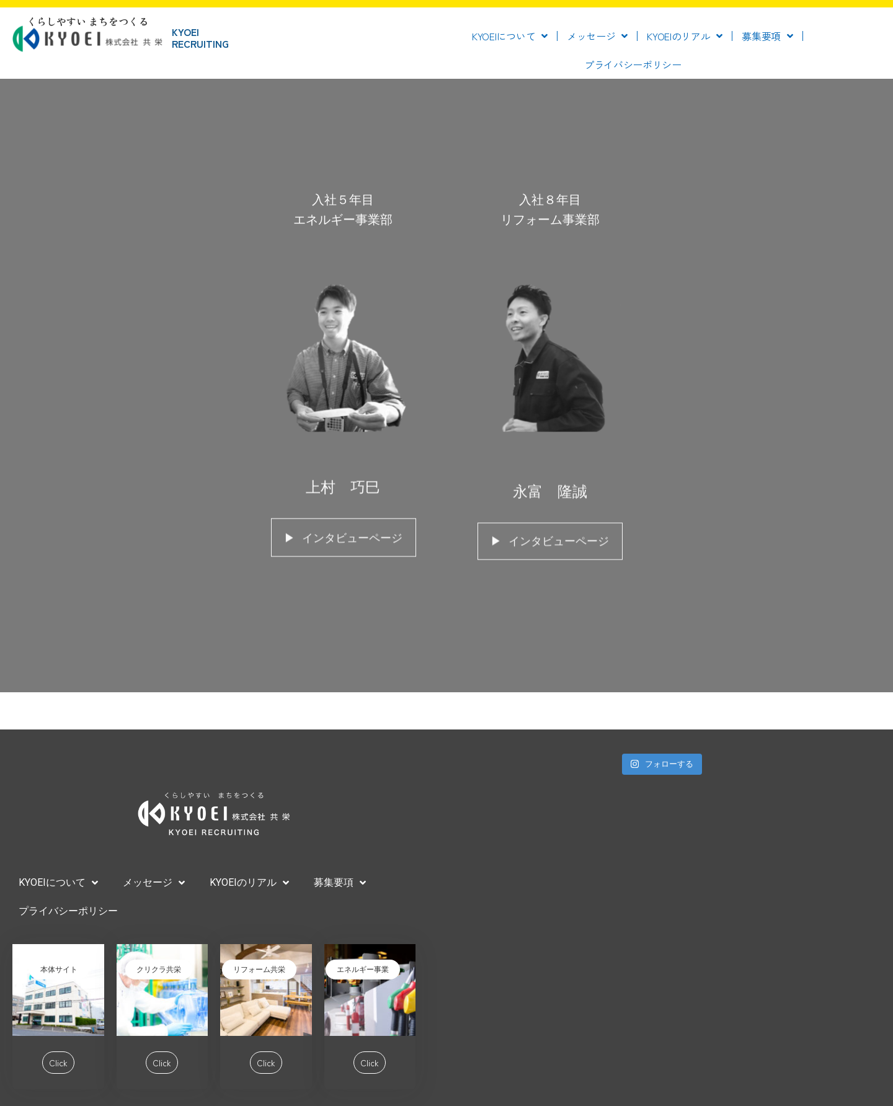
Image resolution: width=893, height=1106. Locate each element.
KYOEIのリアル (684, 36)
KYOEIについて (510, 36)
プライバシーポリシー (633, 64)
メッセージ (597, 36)
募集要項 (767, 36)
